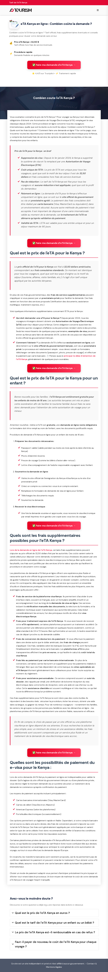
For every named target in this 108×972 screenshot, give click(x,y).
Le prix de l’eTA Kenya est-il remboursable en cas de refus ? (53, 932)
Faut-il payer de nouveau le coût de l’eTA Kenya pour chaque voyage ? (54, 944)
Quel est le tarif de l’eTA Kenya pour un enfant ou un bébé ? (53, 923)
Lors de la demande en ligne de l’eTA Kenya (31, 550)
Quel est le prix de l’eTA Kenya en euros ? (41, 913)
